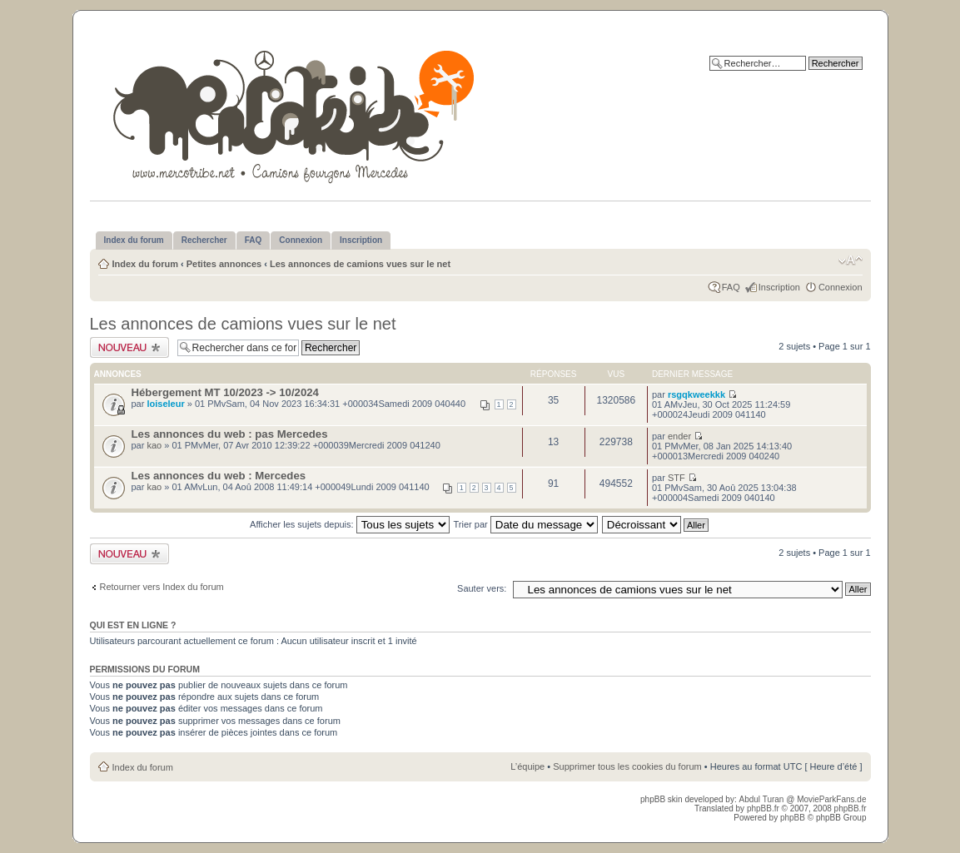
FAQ (731, 287)
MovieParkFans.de (831, 799)
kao (154, 445)
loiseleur (165, 404)
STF (676, 478)
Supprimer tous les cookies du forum (627, 766)
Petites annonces (224, 264)
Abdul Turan (762, 799)
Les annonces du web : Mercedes (219, 475)
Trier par (526, 524)
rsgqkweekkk (696, 394)
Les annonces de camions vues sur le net (360, 264)
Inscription (779, 287)
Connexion (840, 287)
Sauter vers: (481, 588)
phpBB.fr (763, 808)
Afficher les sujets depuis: (350, 524)
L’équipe (527, 766)
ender (679, 436)
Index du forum (145, 264)
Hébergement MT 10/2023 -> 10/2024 (225, 392)
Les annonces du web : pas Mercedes (230, 434)
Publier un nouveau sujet (129, 347)
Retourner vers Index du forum (162, 587)
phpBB (792, 817)
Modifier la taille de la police (850, 260)
